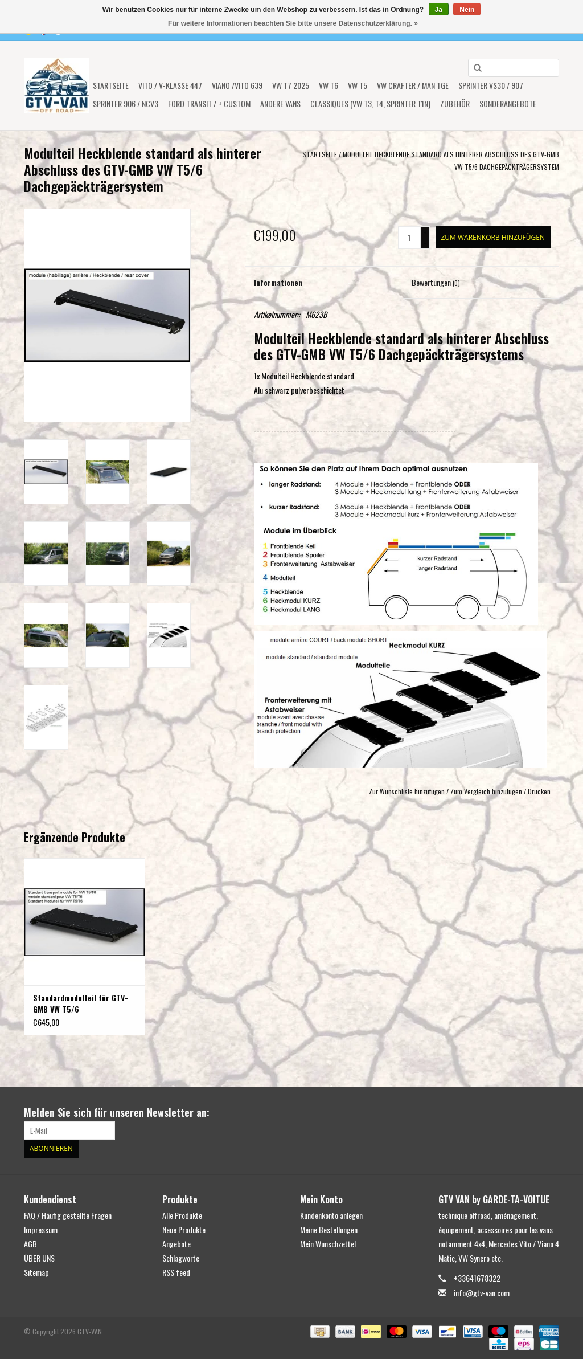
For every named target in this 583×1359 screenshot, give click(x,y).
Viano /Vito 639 (237, 85)
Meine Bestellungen (329, 1229)
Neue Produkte (184, 1229)
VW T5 (357, 85)
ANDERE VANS (280, 103)
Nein (466, 10)
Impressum (41, 1229)
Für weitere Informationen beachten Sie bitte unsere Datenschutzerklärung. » (293, 23)
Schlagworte (180, 1258)
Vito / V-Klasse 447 (170, 85)
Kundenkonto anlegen (331, 1215)
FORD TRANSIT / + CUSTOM (209, 103)
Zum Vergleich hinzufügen (487, 791)
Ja (438, 10)
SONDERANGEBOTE (507, 103)
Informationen (278, 282)
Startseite (111, 85)
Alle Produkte (182, 1215)
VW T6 (328, 85)
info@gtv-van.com (482, 1293)
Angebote (176, 1244)
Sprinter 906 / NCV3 (125, 103)
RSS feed (176, 1272)
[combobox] (513, 68)
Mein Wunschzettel (328, 1244)
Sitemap (36, 1272)
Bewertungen (436, 282)
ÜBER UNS (39, 1258)
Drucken (539, 791)
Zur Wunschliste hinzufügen (407, 791)
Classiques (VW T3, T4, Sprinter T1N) (370, 103)
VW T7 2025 (290, 85)
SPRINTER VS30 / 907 (490, 85)
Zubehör (455, 103)
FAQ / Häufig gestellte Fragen (68, 1215)
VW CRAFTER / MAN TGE (413, 85)
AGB (30, 1244)
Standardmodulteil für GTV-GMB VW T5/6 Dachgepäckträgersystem (80, 1003)
